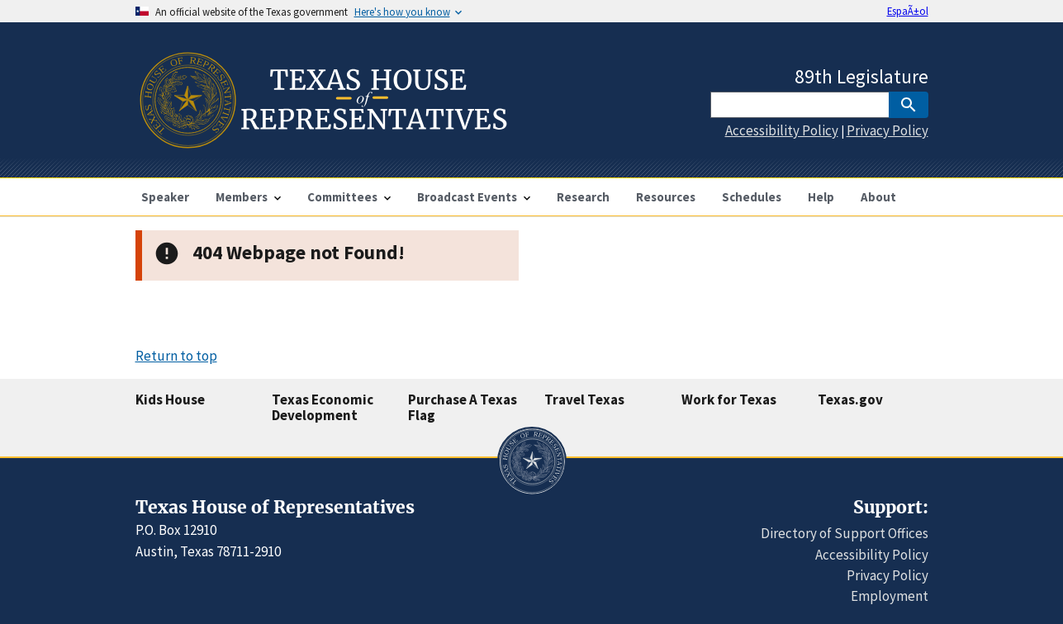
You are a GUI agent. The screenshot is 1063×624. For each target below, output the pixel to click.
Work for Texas (728, 399)
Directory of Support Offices (844, 533)
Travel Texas (584, 399)
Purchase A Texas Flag (462, 407)
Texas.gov (850, 399)
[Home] (321, 141)
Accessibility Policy (781, 130)
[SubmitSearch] (908, 105)
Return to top (176, 356)
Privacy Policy (887, 130)
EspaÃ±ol (907, 10)
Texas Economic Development (322, 407)
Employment (889, 596)
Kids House (170, 399)
